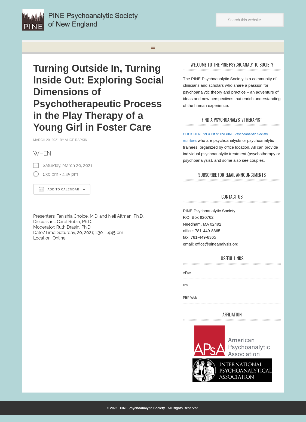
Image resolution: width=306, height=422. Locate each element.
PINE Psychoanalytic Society (142, 415)
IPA (186, 291)
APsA (188, 279)
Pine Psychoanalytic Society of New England (84, 20)
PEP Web (191, 303)
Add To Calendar (59, 189)
